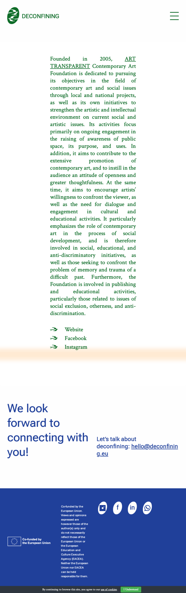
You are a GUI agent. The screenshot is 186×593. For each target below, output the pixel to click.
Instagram (76, 347)
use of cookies (109, 589)
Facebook (76, 338)
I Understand (131, 589)
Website (74, 329)
